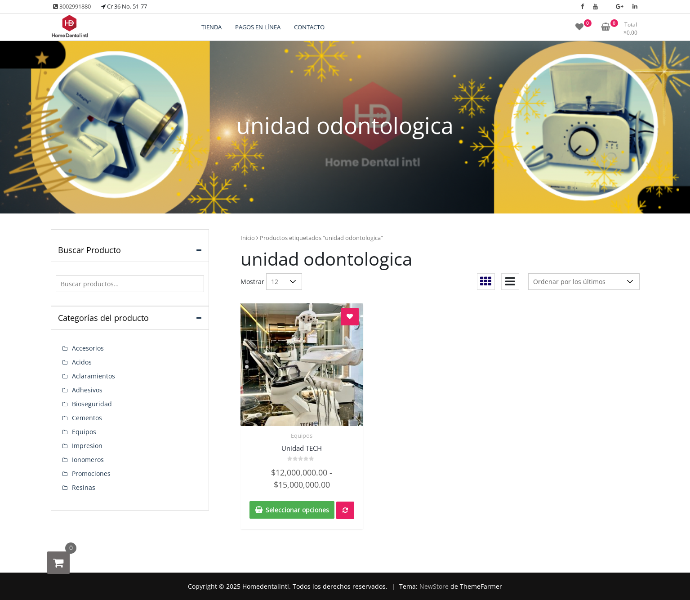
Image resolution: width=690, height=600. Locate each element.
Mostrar (252, 281)
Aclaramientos (93, 376)
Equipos (301, 435)
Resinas (83, 487)
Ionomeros (88, 459)
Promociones (91, 473)
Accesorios (88, 348)
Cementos (87, 417)
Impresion (87, 445)
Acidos (82, 362)
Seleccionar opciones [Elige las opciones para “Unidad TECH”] (297, 510)
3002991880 (72, 6)
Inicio (247, 238)
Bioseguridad (92, 404)
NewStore (434, 586)
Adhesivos (87, 390)
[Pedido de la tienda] (584, 281)
